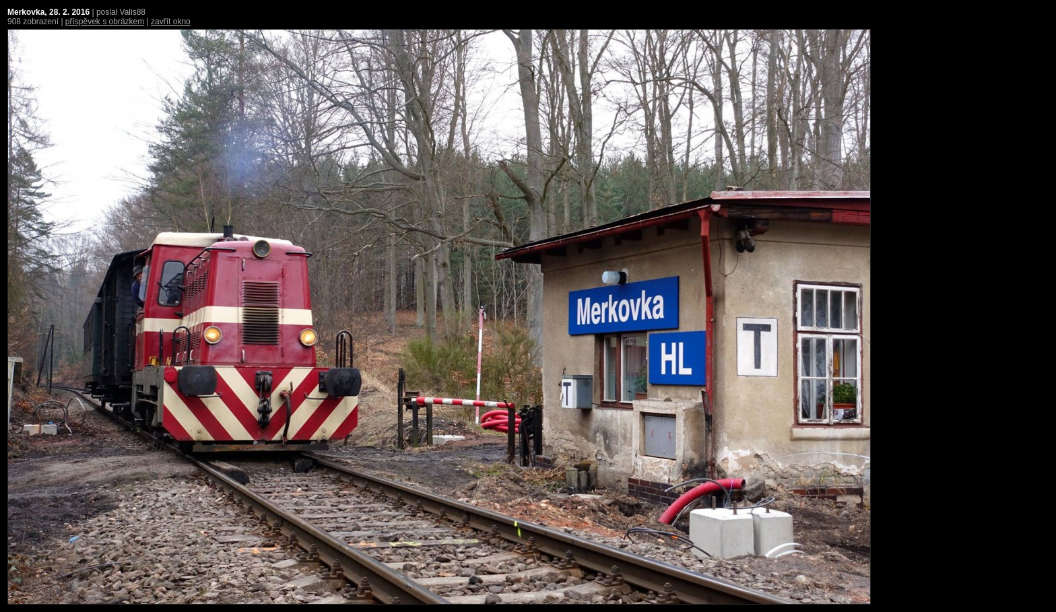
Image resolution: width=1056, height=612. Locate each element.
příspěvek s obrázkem (104, 21)
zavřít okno (171, 21)
